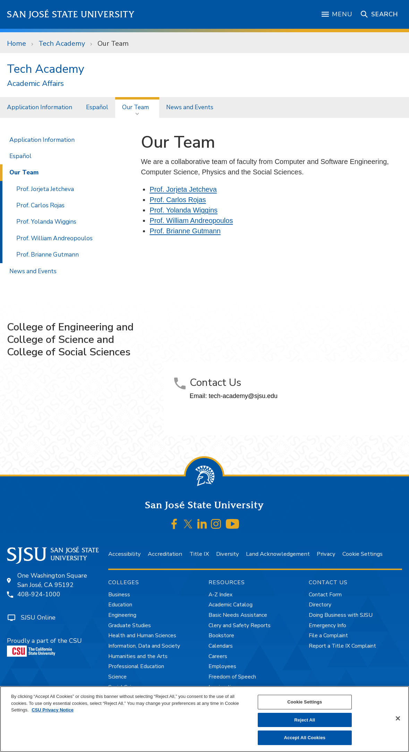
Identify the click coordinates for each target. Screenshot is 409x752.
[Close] (398, 718)
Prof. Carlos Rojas (178, 200)
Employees (222, 666)
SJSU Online (38, 617)
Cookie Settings (362, 554)
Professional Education (136, 666)
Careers (217, 656)
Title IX (199, 554)
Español (97, 107)
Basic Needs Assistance (237, 615)
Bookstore (221, 635)
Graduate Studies (129, 625)
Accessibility (124, 554)
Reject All (304, 720)
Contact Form (325, 594)
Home (16, 43)
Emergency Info (327, 625)
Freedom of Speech (232, 677)
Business (119, 594)
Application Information (39, 107)
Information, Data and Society (144, 646)
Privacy (326, 554)
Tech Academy (62, 43)
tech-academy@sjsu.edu (243, 395)
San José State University (71, 14)
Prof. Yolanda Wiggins (184, 210)
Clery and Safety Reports (239, 625)
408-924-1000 (38, 594)
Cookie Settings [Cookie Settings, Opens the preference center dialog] (304, 702)
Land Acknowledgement (278, 554)
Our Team (113, 43)
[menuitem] (39, 107)
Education (120, 604)
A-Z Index (220, 594)
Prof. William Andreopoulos (191, 220)
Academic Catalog (230, 604)
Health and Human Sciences (142, 635)
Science (117, 677)
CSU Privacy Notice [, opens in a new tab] (53, 709)
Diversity (227, 554)
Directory (320, 604)
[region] (204, 719)
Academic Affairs (35, 84)
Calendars (220, 646)
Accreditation (165, 554)
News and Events (189, 107)
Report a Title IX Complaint (342, 646)
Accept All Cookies (305, 737)
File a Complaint (328, 635)
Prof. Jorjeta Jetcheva (183, 189)
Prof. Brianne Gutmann (185, 231)
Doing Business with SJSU (341, 615)
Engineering (122, 615)
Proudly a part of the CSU (44, 647)
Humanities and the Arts (138, 656)
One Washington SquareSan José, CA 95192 (52, 580)
